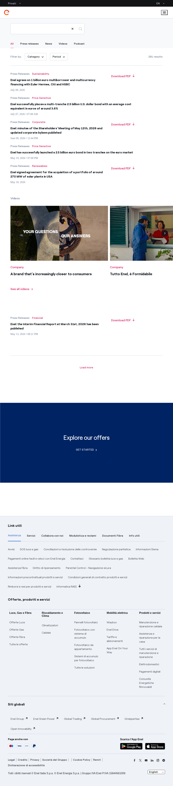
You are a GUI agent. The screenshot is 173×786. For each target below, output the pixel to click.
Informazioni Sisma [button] (147, 549)
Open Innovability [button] (23, 728)
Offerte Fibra (17, 637)
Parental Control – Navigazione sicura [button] (88, 568)
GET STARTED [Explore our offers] (86, 449)
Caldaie (46, 632)
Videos (63, 43)
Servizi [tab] (31, 535)
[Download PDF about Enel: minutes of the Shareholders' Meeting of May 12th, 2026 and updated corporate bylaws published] (123, 125)
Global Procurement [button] (105, 718)
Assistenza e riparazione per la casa (149, 637)
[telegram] (163, 760)
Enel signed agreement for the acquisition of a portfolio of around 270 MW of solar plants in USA (56, 174)
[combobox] (156, 772)
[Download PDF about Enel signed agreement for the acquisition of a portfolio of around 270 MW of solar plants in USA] (123, 169)
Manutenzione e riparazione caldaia (150, 624)
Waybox (112, 622)
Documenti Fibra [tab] (112, 535)
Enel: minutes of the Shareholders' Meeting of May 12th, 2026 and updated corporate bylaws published (56, 130)
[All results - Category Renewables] (39, 166)
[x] (140, 760)
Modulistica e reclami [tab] (82, 535)
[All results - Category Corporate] (38, 122)
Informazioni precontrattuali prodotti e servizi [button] (35, 577)
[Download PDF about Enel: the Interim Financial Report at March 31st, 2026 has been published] (123, 320)
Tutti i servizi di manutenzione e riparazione (148, 653)
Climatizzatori (50, 625)
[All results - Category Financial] (37, 317)
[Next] (164, 239)
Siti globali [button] (16, 704)
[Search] (47, 28)
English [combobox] (153, 772)
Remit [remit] (97, 759)
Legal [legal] (11, 759)
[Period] (59, 56)
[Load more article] (86, 367)
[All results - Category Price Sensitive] (41, 97)
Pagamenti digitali (149, 671)
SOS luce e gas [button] (29, 549)
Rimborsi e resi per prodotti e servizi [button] (29, 586)
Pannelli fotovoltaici (86, 622)
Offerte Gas (16, 629)
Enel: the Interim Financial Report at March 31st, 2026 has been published (54, 326)
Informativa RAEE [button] (69, 586)
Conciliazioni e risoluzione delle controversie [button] (70, 549)
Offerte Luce (17, 622)
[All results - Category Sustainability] (40, 73)
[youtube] (146, 760)
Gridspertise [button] (134, 718)
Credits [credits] (22, 759)
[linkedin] (152, 760)
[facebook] (134, 760)
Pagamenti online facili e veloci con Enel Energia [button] (36, 558)
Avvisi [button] (11, 549)
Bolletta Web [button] (136, 558)
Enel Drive (112, 629)
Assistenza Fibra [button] (18, 568)
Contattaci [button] (76, 558)
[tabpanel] (86, 568)
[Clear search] (72, 28)
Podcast (79, 43)
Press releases (29, 43)
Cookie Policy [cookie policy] (81, 759)
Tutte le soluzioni (84, 667)
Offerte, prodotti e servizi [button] (29, 599)
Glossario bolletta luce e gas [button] (106, 558)
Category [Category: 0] (36, 56)
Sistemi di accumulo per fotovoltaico (86, 658)
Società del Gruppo (54, 759)
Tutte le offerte (18, 644)
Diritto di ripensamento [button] (47, 568)
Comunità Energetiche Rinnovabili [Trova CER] (146, 682)
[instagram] (158, 760)
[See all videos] (21, 295)
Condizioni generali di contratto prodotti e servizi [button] (97, 577)
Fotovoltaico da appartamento (83, 647)
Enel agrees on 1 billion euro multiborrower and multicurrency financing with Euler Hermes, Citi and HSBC (53, 82)
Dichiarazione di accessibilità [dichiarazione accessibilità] (26, 765)
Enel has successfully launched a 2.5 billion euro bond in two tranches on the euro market (71, 152)
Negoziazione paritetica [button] (116, 549)
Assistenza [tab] (14, 535)
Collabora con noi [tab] (52, 535)
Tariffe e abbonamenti (115, 639)
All (12, 43)
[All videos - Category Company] (17, 273)
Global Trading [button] (75, 718)
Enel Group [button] (19, 718)
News (48, 43)
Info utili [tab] (134, 535)
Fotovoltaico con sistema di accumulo (84, 633)
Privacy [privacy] (34, 759)
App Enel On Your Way (117, 650)
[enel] (6, 12)
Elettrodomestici (149, 664)
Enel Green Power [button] (46, 718)
